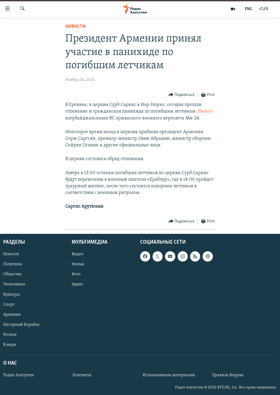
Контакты (82, 375)
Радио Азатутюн (18, 375)
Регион (10, 334)
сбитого (204, 111)
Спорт (9, 304)
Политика (12, 264)
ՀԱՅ (263, 9)
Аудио (77, 284)
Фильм (78, 264)
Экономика (14, 284)
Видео (77, 254)
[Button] (181, 95)
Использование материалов (169, 375)
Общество (12, 274)
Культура (11, 294)
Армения (12, 314)
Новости (75, 26)
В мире (9, 344)
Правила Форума (228, 375)
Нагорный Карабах (21, 324)
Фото (76, 274)
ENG (248, 9)
